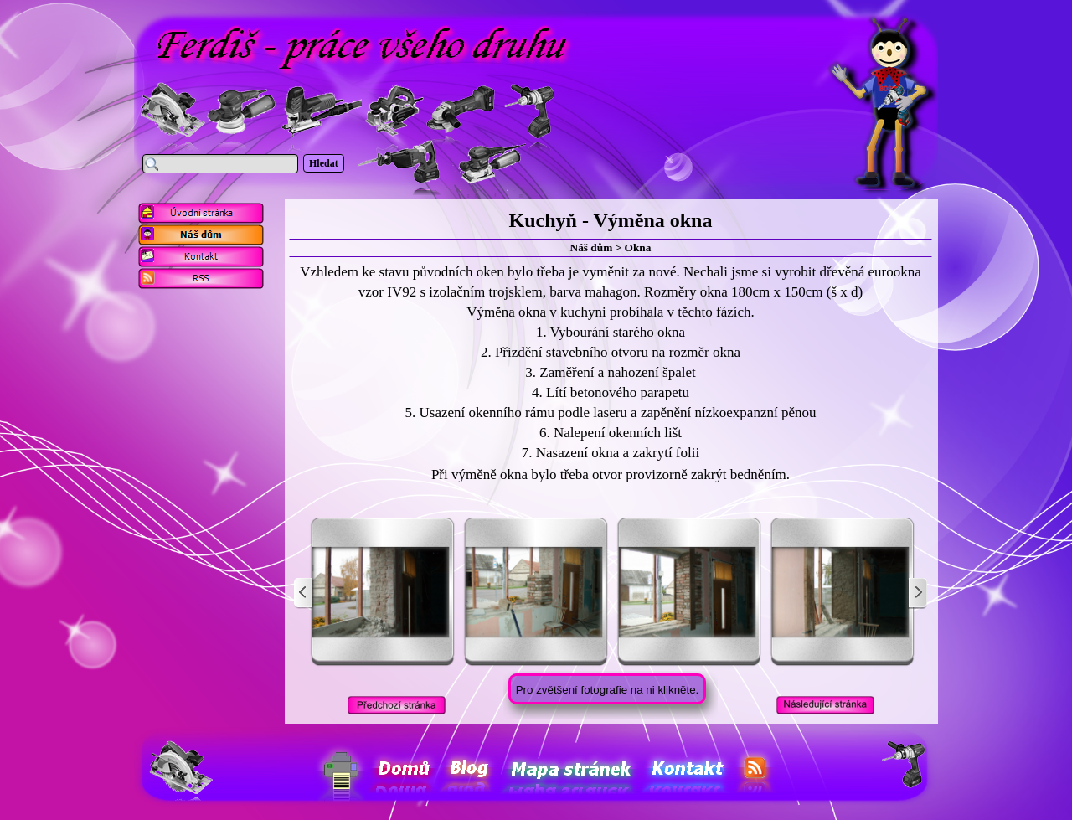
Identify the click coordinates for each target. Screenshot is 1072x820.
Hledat (323, 163)
